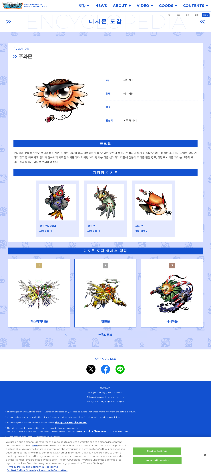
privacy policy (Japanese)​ (92, 431)
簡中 (187, 15)
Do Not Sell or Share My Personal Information (37, 472)
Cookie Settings (157, 453)
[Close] (205, 457)
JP (169, 15)
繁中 (196, 15)
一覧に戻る (105, 335)
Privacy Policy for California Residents (32, 468)
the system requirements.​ (71, 423)
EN (178, 15)
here (35, 447)
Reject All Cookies (157, 462)
